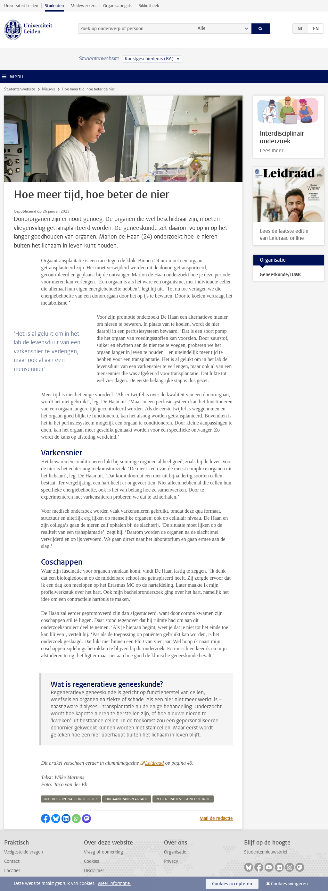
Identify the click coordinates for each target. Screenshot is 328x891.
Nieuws (48, 89)
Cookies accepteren (232, 884)
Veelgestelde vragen (23, 852)
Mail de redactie (216, 818)
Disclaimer (94, 871)
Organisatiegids (117, 5)
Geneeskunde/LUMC (281, 275)
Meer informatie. (114, 883)
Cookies (91, 861)
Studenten (54, 5)
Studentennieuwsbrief (266, 852)
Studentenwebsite (19, 89)
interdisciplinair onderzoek (71, 799)
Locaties (12, 871)
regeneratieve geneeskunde (183, 799)
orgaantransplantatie (126, 799)
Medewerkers (83, 5)
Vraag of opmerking (103, 852)
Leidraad (154, 763)
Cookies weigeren (289, 884)
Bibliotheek (148, 5)
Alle (202, 28)
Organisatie (175, 852)
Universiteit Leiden (21, 5)
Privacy (171, 861)
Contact (12, 861)
